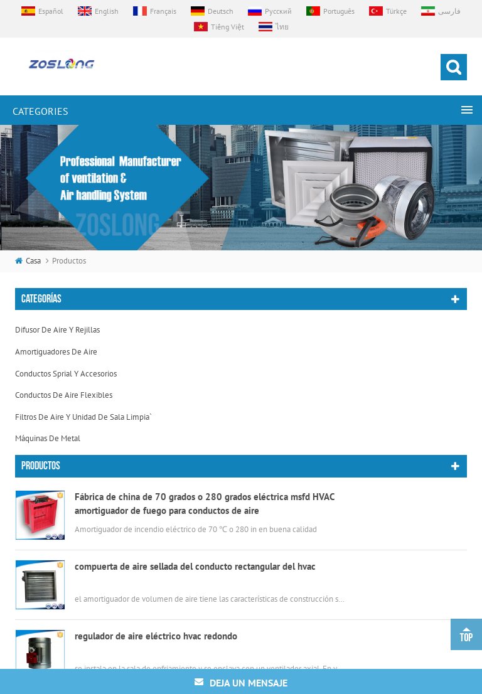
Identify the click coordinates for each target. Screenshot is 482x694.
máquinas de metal (47, 438)
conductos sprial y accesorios (66, 373)
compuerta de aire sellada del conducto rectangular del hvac (195, 568)
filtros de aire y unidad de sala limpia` (83, 417)
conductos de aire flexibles (63, 395)
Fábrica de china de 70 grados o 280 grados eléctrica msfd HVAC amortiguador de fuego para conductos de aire (204, 505)
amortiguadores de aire (56, 351)
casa (28, 260)
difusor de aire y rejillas (57, 329)
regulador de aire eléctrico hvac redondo (156, 638)
